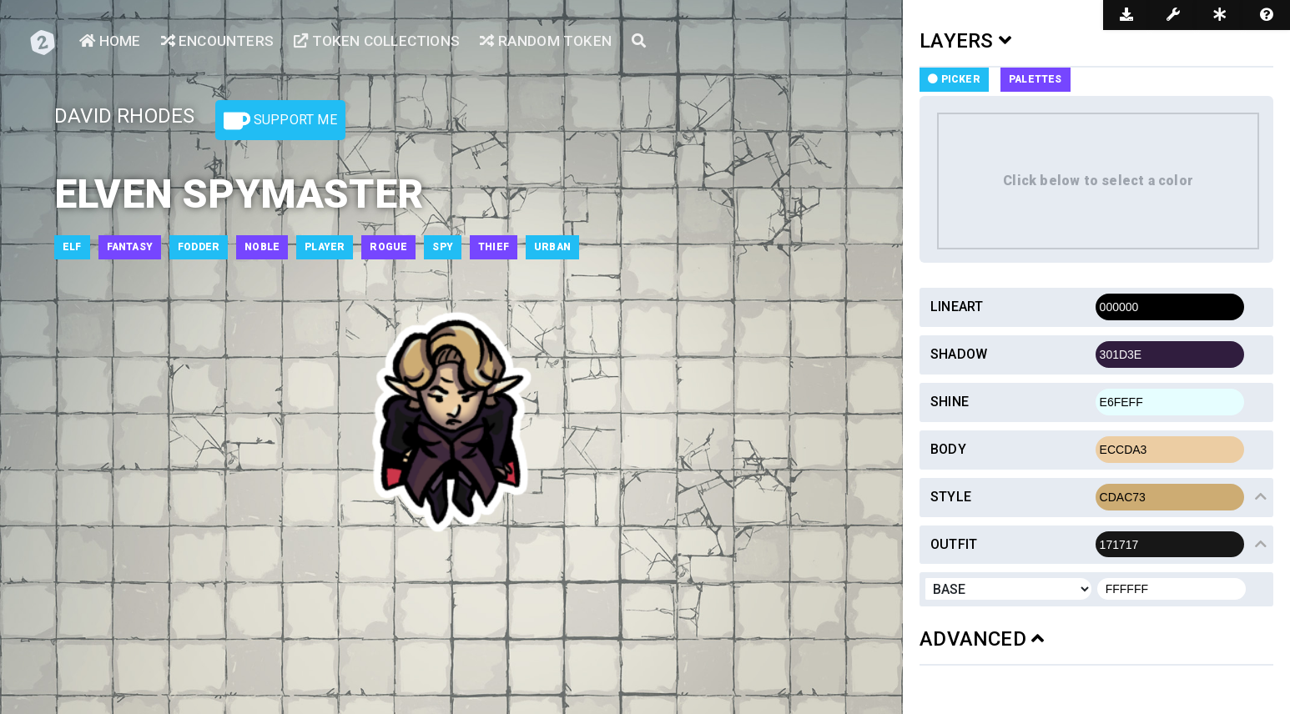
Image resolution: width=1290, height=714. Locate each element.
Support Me (280, 121)
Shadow (958, 354)
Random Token (558, 42)
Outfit (953, 544)
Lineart (956, 306)
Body (948, 449)
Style (950, 497)
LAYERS (965, 41)
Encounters (220, 42)
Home (110, 42)
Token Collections (384, 42)
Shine (949, 402)
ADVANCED (982, 639)
